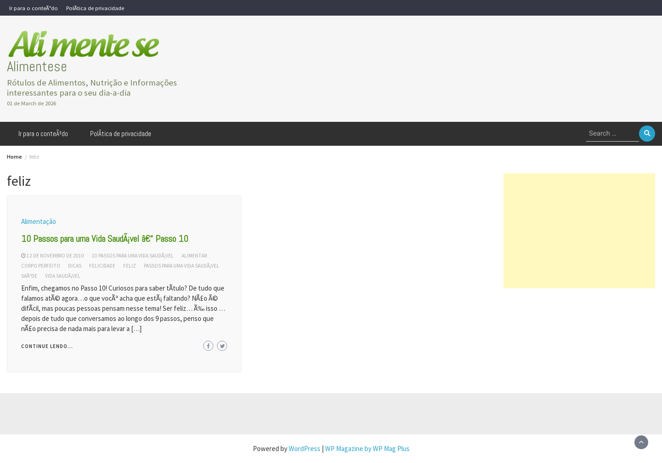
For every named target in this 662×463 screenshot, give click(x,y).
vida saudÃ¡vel (62, 276)
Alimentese (37, 66)
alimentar (194, 255)
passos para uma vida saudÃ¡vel (181, 266)
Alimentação (38, 221)
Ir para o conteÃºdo (33, 7)
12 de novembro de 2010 (55, 255)
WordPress (304, 448)
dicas (74, 266)
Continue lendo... (47, 346)
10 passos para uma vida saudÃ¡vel (133, 255)
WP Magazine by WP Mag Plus (367, 448)
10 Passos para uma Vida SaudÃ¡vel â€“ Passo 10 (104, 239)
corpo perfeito (40, 266)
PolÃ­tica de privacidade (95, 7)
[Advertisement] (579, 230)
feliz (129, 266)
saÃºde (29, 276)
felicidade (102, 266)
